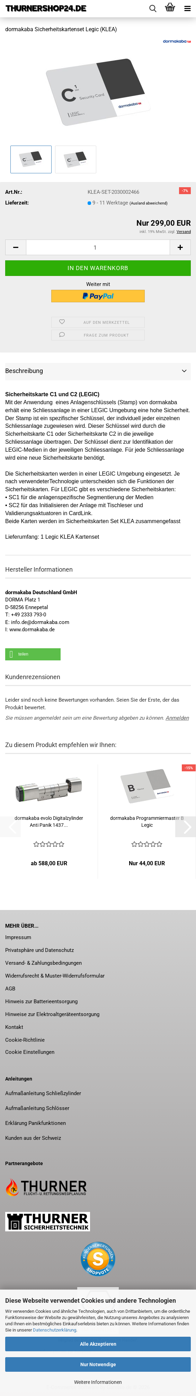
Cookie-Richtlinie (25, 1040)
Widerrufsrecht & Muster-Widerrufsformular (55, 976)
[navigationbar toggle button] (187, 8)
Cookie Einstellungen (29, 1052)
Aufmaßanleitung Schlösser (37, 1108)
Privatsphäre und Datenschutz (39, 950)
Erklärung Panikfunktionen (35, 1123)
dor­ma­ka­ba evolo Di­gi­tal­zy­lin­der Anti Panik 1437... (49, 821)
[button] (15, 247)
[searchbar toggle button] (152, 8)
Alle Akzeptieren (98, 1344)
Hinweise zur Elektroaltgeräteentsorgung (52, 1014)
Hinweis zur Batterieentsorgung (41, 1001)
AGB (10, 989)
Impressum (18, 937)
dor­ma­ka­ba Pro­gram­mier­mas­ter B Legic (147, 821)
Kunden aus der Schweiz (33, 1138)
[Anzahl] (98, 247)
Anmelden (177, 718)
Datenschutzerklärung (54, 1330)
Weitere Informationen (98, 1382)
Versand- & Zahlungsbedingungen (43, 963)
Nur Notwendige (98, 1364)
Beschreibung (24, 370)
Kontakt (14, 1027)
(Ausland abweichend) (149, 203)
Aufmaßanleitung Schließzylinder (43, 1093)
